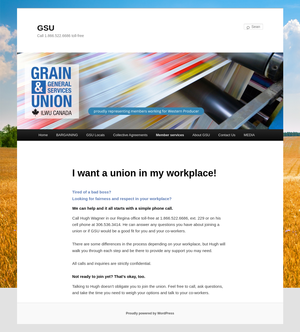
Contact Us (226, 135)
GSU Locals (95, 135)
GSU (46, 27)
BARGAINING (67, 135)
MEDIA (249, 135)
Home (43, 135)
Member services (170, 135)
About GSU (201, 135)
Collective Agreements (130, 135)
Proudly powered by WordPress (150, 313)
